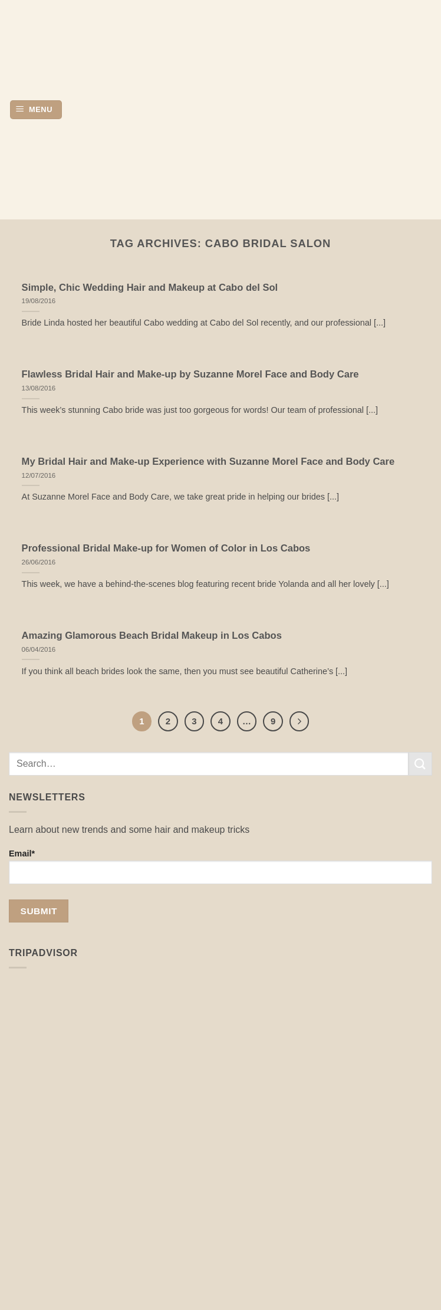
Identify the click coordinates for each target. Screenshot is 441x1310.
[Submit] (420, 763)
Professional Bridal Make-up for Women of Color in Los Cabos (166, 548)
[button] (36, 110)
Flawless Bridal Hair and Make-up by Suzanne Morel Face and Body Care (190, 374)
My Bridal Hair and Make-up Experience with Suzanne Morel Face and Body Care (208, 461)
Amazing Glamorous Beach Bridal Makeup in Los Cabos (152, 635)
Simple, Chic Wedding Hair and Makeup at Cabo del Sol (150, 287)
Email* (220, 866)
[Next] (299, 721)
